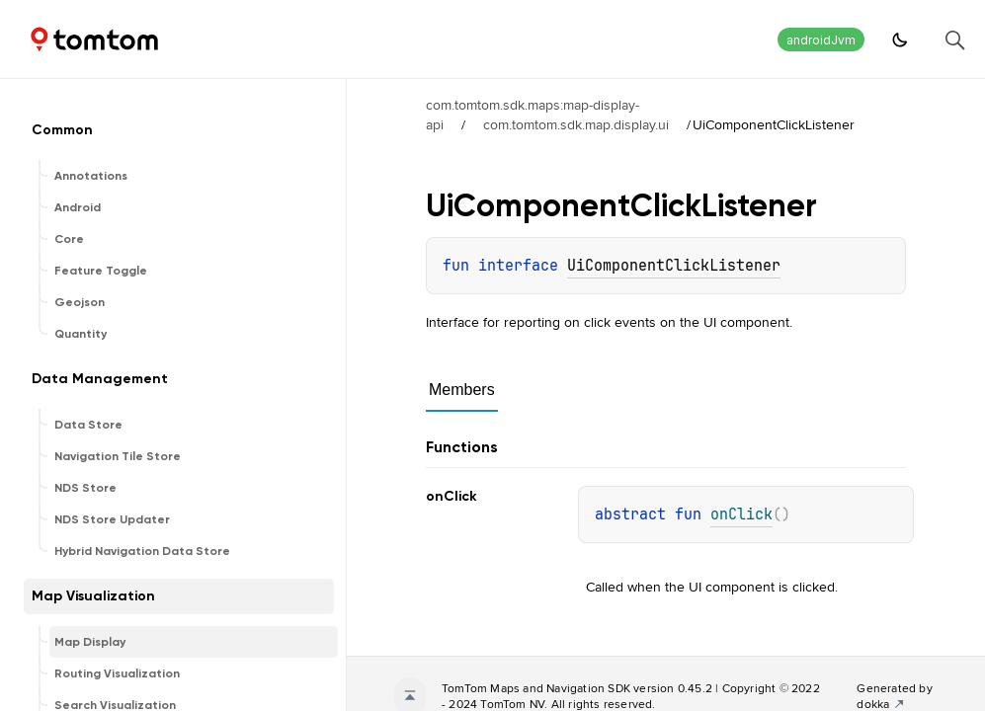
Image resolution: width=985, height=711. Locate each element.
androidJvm (821, 40)
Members (462, 389)
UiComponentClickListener (673, 266)
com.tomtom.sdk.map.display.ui (576, 124)
